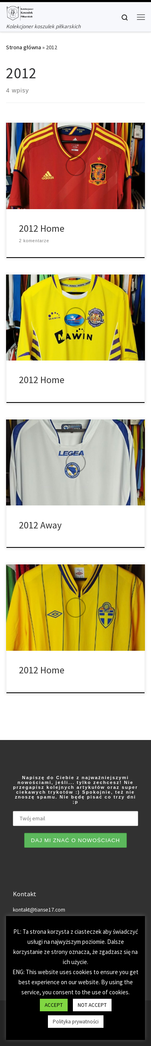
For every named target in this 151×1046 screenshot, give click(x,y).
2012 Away (40, 525)
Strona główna (23, 47)
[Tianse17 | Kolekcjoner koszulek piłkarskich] (19, 12)
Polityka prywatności (76, 1021)
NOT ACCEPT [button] (92, 1005)
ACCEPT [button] (54, 1005)
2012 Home (41, 228)
